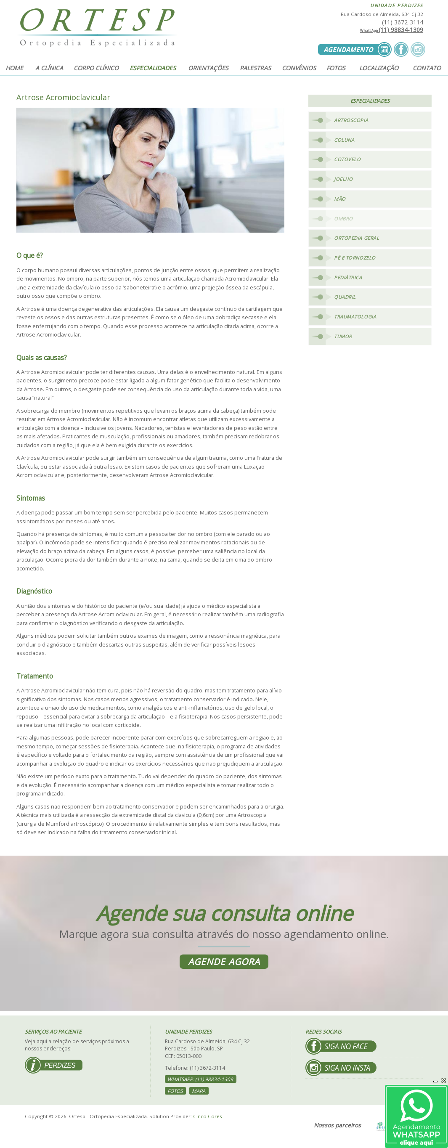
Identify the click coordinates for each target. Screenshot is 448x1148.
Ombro (343, 220)
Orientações (208, 68)
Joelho (343, 180)
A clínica (49, 68)
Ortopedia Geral (356, 240)
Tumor (343, 340)
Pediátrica (348, 280)
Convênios (299, 68)
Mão (340, 200)
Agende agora (224, 962)
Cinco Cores (207, 1117)
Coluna (344, 140)
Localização (378, 68)
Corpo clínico (96, 68)
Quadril (345, 300)
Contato (427, 68)
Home (14, 68)
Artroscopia (351, 120)
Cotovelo (347, 160)
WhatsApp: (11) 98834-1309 (201, 1079)
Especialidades (153, 68)
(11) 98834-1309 (391, 30)
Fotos (335, 68)
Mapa (200, 1091)
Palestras (255, 68)
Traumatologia (355, 320)
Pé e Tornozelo (355, 260)
